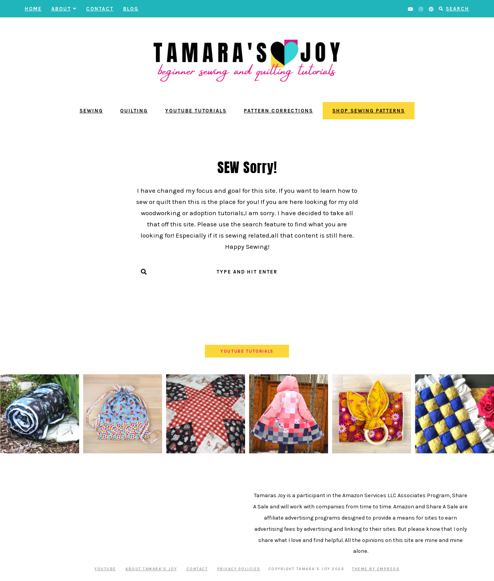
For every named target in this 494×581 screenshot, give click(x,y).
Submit (247, 287)
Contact (99, 9)
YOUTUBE (105, 569)
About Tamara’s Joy (151, 569)
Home (33, 9)
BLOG (131, 9)
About (64, 9)
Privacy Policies (239, 569)
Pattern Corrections (278, 111)
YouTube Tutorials (196, 111)
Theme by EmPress (375, 569)
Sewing (91, 111)
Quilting (134, 111)
